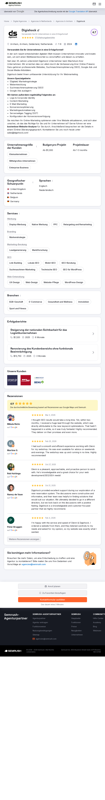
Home (6, 21)
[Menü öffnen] (100, 4)
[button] (94, 32)
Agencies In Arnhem (64, 21)
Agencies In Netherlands (41, 21)
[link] (94, 4)
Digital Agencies (20, 21)
